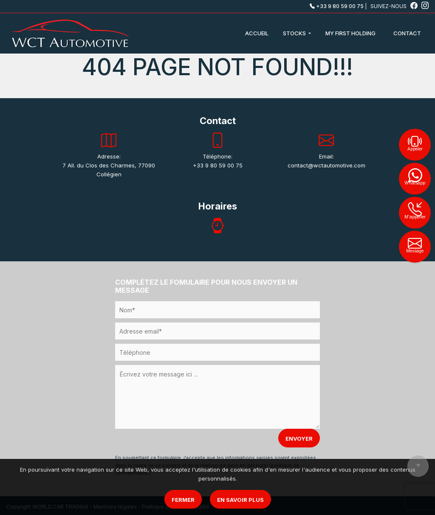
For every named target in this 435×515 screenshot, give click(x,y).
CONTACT (407, 33)
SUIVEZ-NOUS (394, 6)
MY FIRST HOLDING (350, 33)
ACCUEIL (256, 33)
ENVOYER (299, 438)
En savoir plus (240, 499)
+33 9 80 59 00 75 (337, 6)
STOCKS (295, 33)
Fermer (183, 499)
